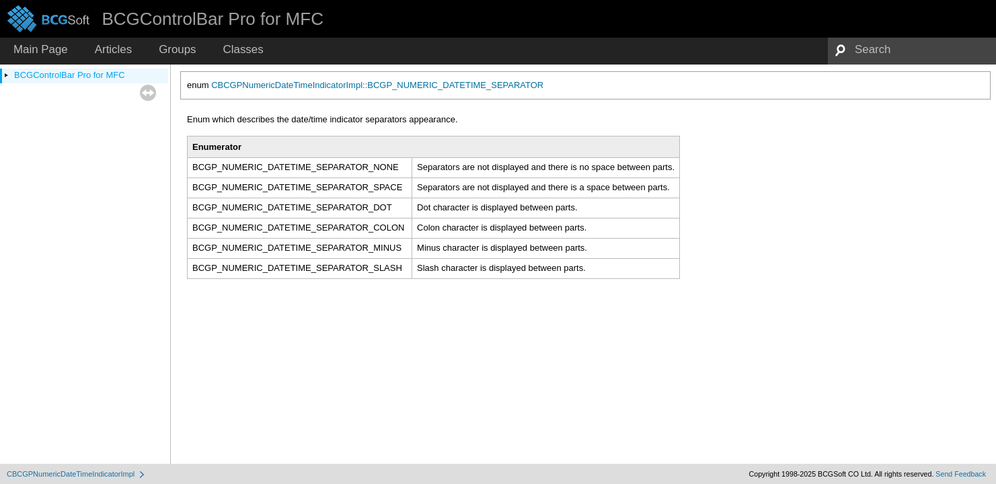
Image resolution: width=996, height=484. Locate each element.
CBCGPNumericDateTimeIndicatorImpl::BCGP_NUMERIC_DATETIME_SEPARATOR (377, 85)
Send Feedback (960, 474)
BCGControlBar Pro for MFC (69, 75)
